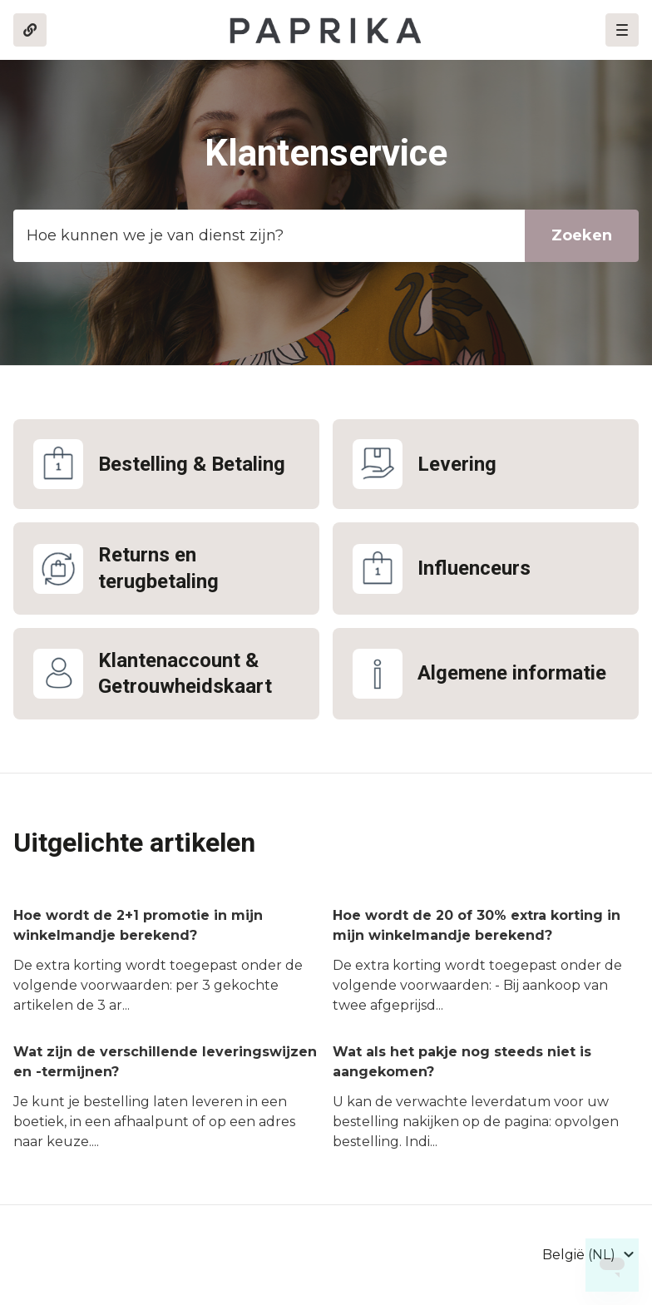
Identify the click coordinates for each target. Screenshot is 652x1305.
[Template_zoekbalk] (326, 236)
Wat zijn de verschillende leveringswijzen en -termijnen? (165, 1062)
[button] (622, 30)
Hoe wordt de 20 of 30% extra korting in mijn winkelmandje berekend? (476, 925)
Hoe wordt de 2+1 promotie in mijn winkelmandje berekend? (138, 925)
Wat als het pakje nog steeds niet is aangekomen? (462, 1062)
